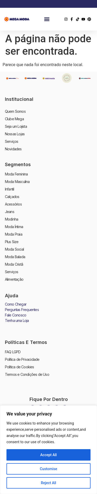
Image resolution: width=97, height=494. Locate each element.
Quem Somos (15, 111)
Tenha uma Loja (17, 320)
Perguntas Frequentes (22, 309)
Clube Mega (14, 119)
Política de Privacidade (22, 359)
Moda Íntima (14, 226)
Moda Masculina (17, 181)
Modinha (11, 219)
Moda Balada (15, 257)
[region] (48, 449)
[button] (47, 19)
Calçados (12, 196)
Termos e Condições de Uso (27, 374)
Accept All (48, 455)
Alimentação (14, 279)
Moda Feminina (16, 174)
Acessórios (13, 204)
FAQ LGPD (13, 352)
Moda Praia (13, 234)
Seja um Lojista (16, 126)
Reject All (48, 483)
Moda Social (14, 249)
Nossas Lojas (15, 134)
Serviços (11, 141)
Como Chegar (15, 304)
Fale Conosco (15, 315)
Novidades (13, 149)
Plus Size (12, 241)
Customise (48, 469)
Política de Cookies (19, 367)
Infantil (9, 189)
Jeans (9, 211)
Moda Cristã (14, 264)
